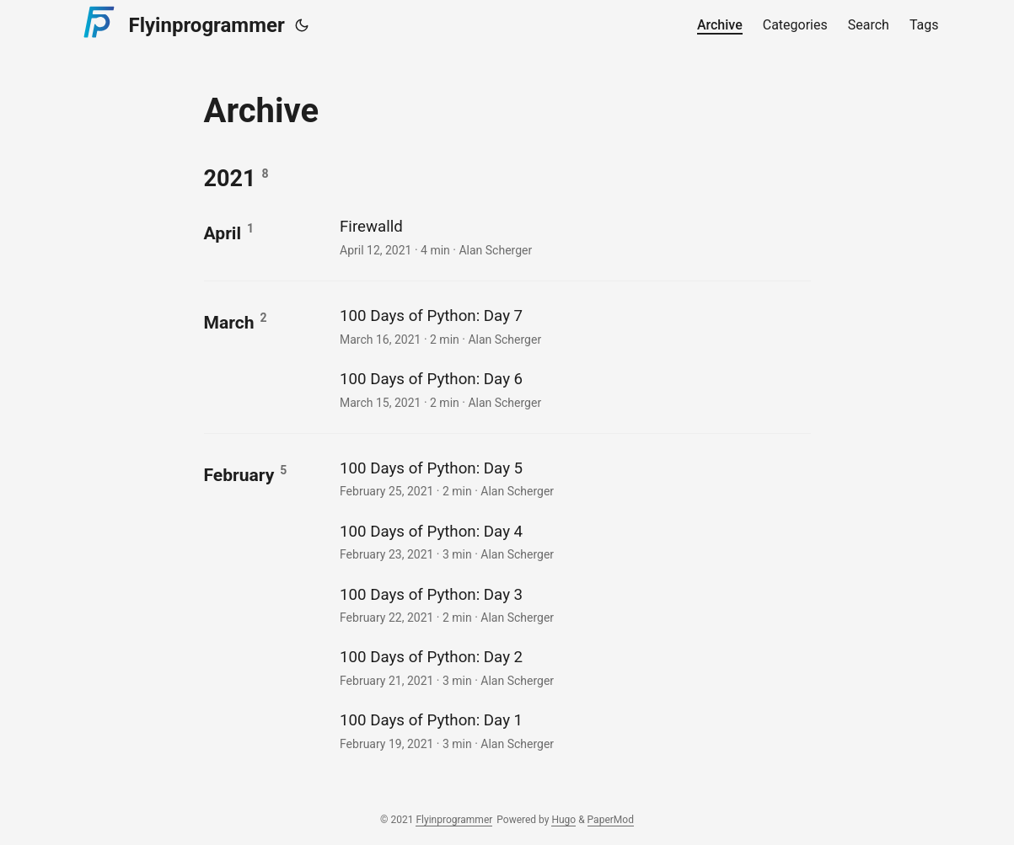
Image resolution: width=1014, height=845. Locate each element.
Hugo (563, 820)
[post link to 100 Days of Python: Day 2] (572, 666)
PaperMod (610, 820)
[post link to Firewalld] (572, 236)
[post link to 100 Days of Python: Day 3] (572, 604)
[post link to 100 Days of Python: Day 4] (572, 541)
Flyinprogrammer (180, 22)
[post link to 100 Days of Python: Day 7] (572, 325)
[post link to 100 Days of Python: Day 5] (572, 478)
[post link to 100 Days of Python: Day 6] (572, 388)
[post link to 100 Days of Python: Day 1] (572, 730)
